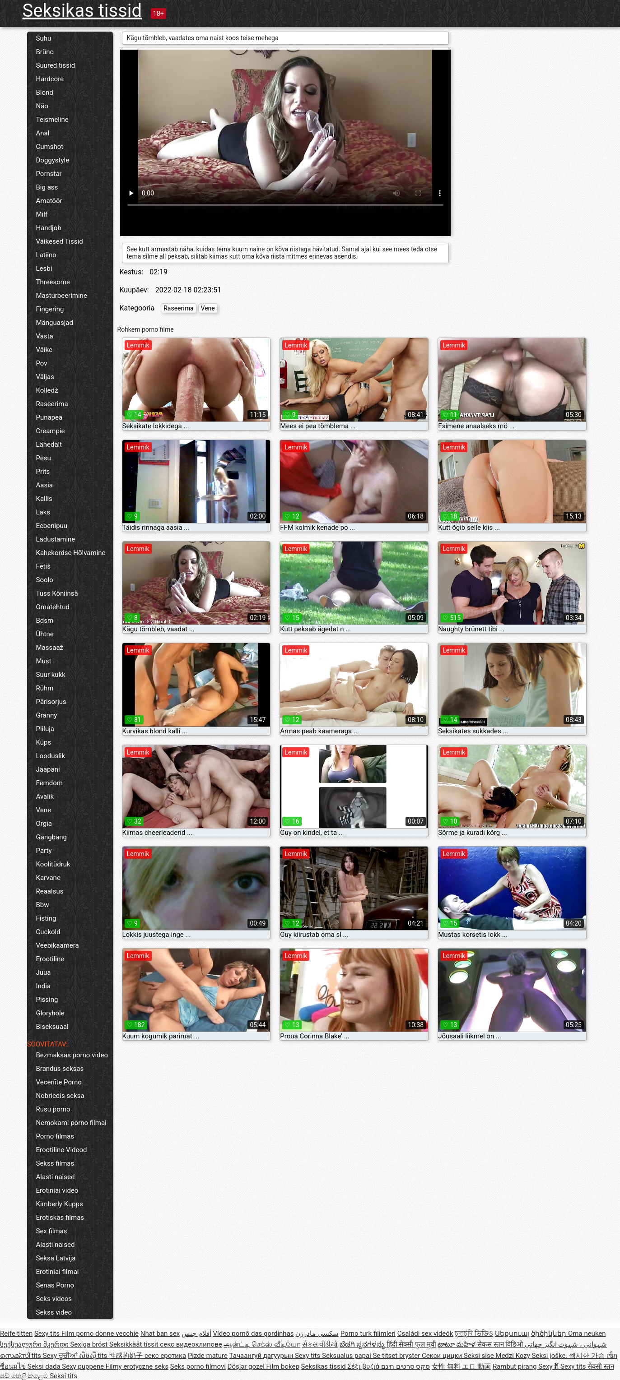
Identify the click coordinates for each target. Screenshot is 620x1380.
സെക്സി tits (21, 1356)
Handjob (48, 228)
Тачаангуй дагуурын (262, 1356)
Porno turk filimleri (368, 1333)
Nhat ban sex (160, 1333)
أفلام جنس (196, 1333)
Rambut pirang (515, 1366)
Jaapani (48, 769)
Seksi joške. (550, 1356)
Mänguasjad (54, 323)
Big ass (47, 187)
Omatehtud (53, 607)
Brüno (45, 52)
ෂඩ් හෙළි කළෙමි (25, 1376)
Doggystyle (53, 160)
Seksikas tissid (82, 10)
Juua (43, 972)
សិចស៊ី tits (94, 1356)
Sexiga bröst (89, 1344)
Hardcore (50, 79)
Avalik (45, 796)
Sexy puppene (84, 1366)
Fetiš (43, 566)
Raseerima (52, 404)
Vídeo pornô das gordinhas (253, 1333)
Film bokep (282, 1366)
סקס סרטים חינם (405, 1366)
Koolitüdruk (53, 864)
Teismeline (52, 120)
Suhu (43, 38)
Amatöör (49, 201)
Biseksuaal (52, 1027)
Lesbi (44, 268)
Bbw (42, 905)
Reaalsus (50, 891)
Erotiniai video (57, 1190)
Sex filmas (51, 1231)
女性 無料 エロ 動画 (461, 1366)
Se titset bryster (397, 1356)
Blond (44, 92)
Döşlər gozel (247, 1366)
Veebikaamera (57, 945)
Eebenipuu (52, 526)
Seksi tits (63, 1376)
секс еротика (165, 1356)
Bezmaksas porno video (72, 1055)
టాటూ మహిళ (457, 1344)
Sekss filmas (55, 1163)
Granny (46, 715)
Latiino (46, 255)
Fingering (50, 309)
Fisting (46, 918)
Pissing (47, 1000)
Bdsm (45, 620)
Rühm (45, 688)
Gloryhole (50, 1013)
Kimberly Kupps (59, 1204)
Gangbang (51, 837)
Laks (43, 512)
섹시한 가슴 (587, 1356)
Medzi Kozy (513, 1356)
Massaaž (50, 648)
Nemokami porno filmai (71, 1123)
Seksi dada (45, 1366)
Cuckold (48, 932)
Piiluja (45, 729)
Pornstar (49, 174)
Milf (42, 214)
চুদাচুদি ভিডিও (474, 1333)
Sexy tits (47, 1333)
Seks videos (54, 1299)
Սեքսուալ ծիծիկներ (531, 1333)
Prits (43, 472)
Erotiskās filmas (60, 1217)
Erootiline (50, 959)
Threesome (53, 282)
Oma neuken (587, 1333)
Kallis (44, 499)
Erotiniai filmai (57, 1272)
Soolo (44, 580)
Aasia (44, 485)
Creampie (50, 431)
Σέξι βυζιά (364, 1366)
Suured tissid (55, 65)
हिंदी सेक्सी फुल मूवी (411, 1344)
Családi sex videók (425, 1333)
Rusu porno (53, 1109)
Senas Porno (55, 1285)
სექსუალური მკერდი (35, 1344)
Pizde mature (208, 1356)
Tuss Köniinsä (57, 593)
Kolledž (47, 390)
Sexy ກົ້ (549, 1366)
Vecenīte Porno (59, 1082)
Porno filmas (55, 1136)
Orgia (44, 824)
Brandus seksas (60, 1069)
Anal (43, 133)
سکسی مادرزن (317, 1333)
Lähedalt (49, 444)
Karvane (48, 878)
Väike (44, 350)
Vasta (44, 336)
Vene (43, 810)
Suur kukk (50, 675)
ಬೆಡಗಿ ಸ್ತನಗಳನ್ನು (363, 1344)
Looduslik (50, 756)
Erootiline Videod (61, 1150)
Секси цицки (443, 1356)
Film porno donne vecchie (100, 1333)
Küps (43, 742)
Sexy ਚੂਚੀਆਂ (61, 1356)
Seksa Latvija (56, 1258)
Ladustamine (55, 539)
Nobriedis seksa (60, 1096)
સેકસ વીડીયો (320, 1344)
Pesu (43, 458)
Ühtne (45, 634)
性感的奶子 (127, 1356)
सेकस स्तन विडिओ (501, 1344)
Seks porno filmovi (198, 1366)
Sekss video (54, 1312)
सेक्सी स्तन (600, 1366)
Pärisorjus (51, 702)
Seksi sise (479, 1356)
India (43, 986)
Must (43, 661)
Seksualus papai (347, 1356)
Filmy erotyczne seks (137, 1366)
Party (44, 851)
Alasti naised (55, 1177)
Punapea (49, 417)
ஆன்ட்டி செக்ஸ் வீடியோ (262, 1344)
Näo (42, 106)
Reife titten (16, 1333)
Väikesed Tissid (59, 241)
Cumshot (50, 147)
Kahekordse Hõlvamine (71, 553)
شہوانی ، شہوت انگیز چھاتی (566, 1344)
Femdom (49, 783)
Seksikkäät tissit (134, 1344)
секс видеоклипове (191, 1344)
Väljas (45, 377)
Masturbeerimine (61, 296)
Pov (41, 363)
